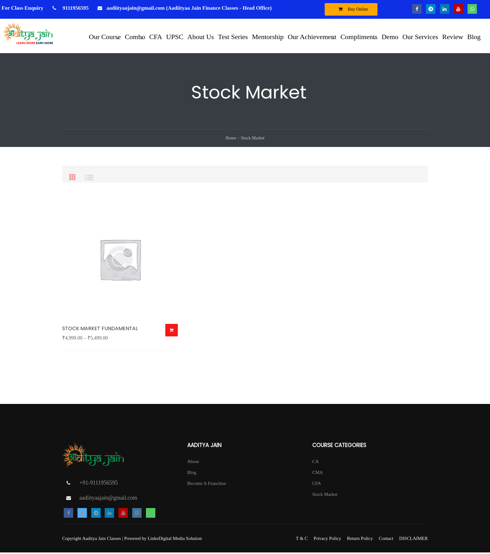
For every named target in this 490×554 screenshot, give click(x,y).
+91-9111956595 (98, 484)
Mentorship (267, 36)
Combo (135, 36)
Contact (386, 539)
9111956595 (74, 8)
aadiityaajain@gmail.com (108, 499)
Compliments (359, 36)
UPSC (174, 36)
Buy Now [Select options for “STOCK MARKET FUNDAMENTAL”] (171, 331)
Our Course (105, 36)
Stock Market (325, 495)
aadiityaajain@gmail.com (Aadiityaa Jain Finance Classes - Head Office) (189, 8)
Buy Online (352, 9)
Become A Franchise (206, 484)
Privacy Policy (327, 539)
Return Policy (360, 539)
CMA (317, 473)
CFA (155, 36)
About (193, 463)
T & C (302, 539)
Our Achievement (312, 36)
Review (452, 36)
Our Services (420, 36)
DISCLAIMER (413, 539)
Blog (474, 36)
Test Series (233, 36)
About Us (201, 36)
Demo (390, 36)
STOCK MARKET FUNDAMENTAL (100, 330)
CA (315, 463)
